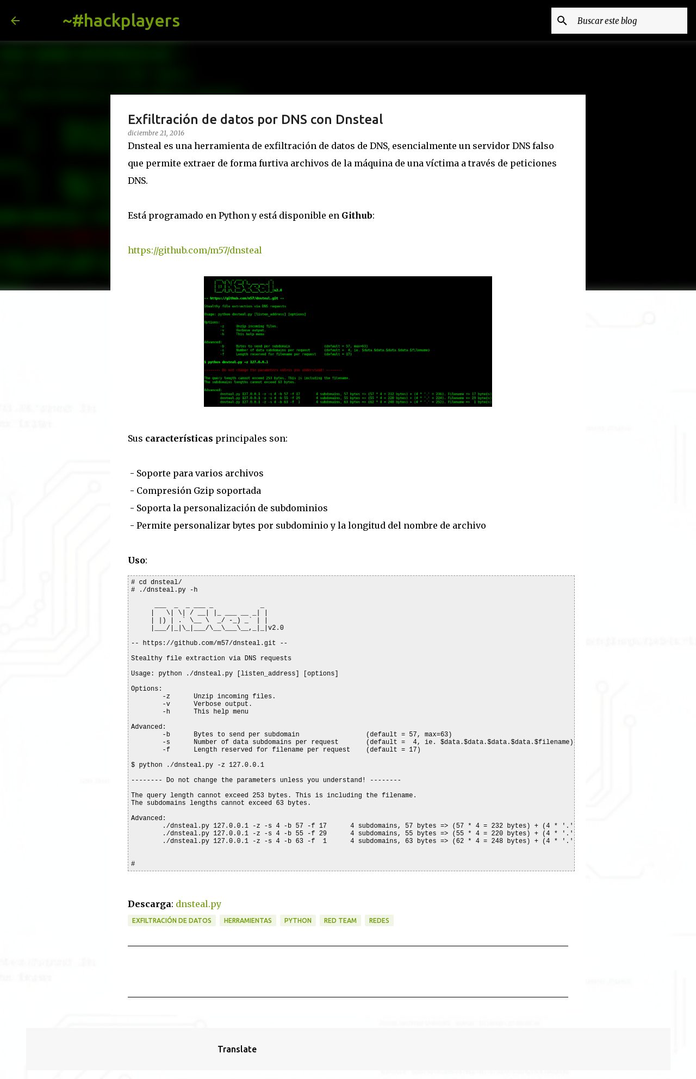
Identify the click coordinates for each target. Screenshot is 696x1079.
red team (340, 920)
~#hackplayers (121, 20)
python (298, 920)
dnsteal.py (198, 903)
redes (379, 920)
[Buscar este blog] (630, 21)
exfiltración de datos (172, 920)
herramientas (248, 920)
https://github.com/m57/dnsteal (195, 250)
